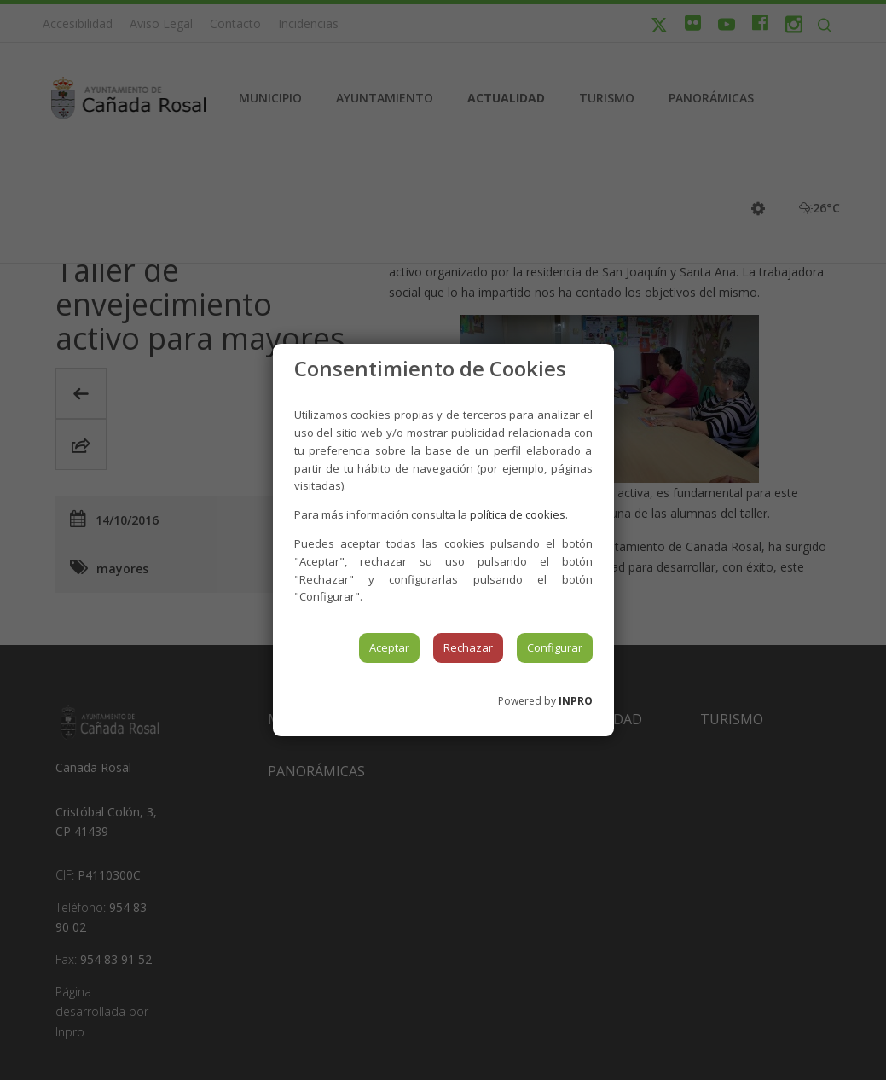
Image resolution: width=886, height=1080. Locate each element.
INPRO (576, 701)
